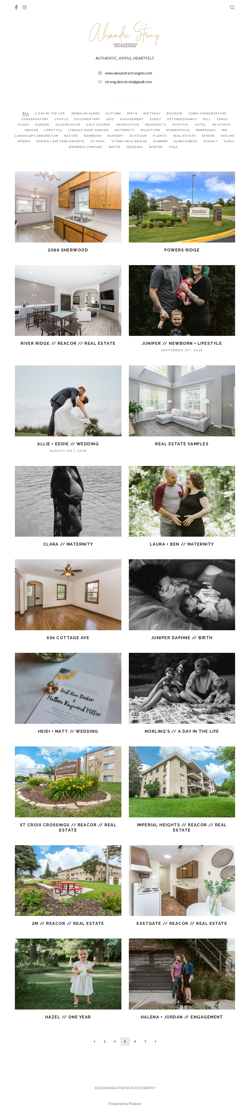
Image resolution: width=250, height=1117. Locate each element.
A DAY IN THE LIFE (50, 113)
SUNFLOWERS (213, 141)
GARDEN (41, 124)
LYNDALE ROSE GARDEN (89, 130)
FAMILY (223, 119)
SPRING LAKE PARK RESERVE (87, 141)
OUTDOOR (147, 136)
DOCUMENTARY (88, 119)
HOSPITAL (182, 124)
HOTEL (202, 124)
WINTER (173, 147)
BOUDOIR (174, 113)
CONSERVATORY (34, 119)
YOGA (190, 147)
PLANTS (169, 136)
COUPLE (61, 119)
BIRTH (132, 113)
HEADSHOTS (156, 124)
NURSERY (124, 136)
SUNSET (61, 147)
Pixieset (135, 1104)
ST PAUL (125, 141)
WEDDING (152, 147)
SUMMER (188, 141)
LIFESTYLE (53, 130)
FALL (208, 119)
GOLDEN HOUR (67, 124)
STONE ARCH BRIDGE (156, 141)
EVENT (156, 119)
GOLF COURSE (98, 124)
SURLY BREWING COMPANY (97, 147)
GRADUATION (128, 124)
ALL (25, 113)
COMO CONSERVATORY (207, 113)
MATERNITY (125, 130)
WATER (132, 147)
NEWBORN (101, 136)
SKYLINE (31, 141)
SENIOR (217, 136)
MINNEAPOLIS (179, 130)
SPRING (51, 141)
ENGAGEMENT (132, 119)
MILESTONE (151, 130)
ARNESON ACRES (86, 113)
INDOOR (31, 130)
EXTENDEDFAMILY (183, 119)
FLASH (23, 124)
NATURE (79, 136)
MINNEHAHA (207, 130)
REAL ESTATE (194, 136)
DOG (111, 119)
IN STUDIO (223, 124)
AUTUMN (113, 113)
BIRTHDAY (152, 113)
